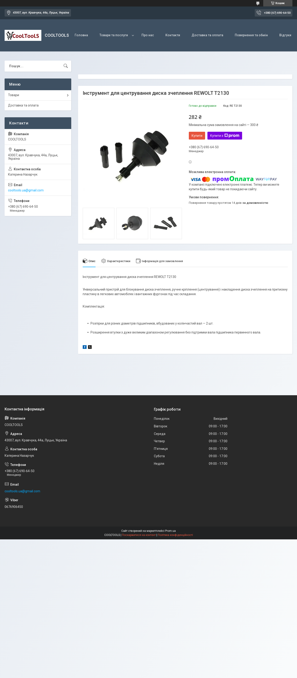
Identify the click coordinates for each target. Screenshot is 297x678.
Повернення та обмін (251, 35)
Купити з (224, 136)
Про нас (147, 35)
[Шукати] (65, 66)
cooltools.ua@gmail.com (26, 190)
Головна (81, 35)
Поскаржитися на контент (139, 535)
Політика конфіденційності (175, 535)
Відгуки (285, 35)
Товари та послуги (113, 35)
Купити (197, 135)
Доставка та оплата (207, 35)
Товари (13, 95)
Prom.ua (170, 530)
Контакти (172, 35)
